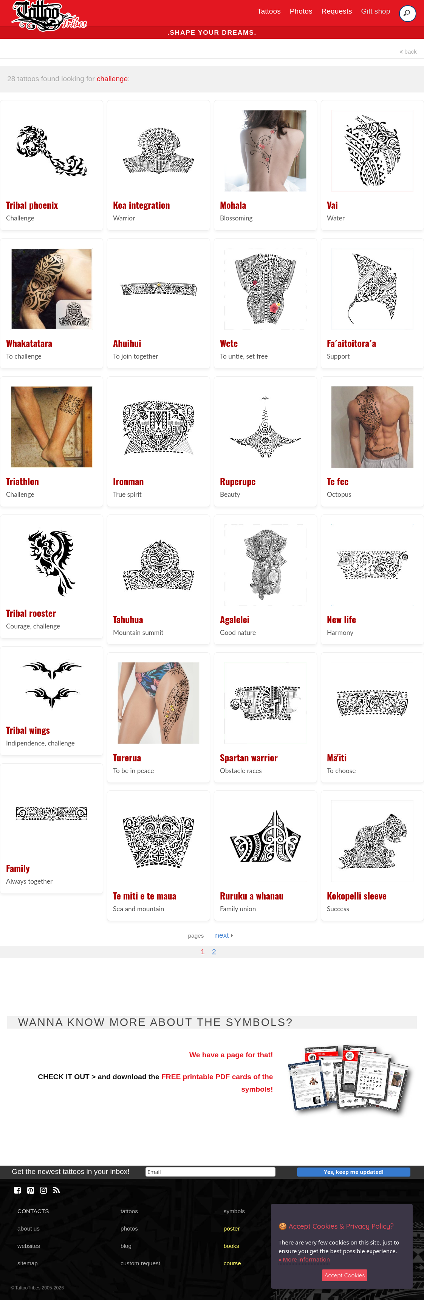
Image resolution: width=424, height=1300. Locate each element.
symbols (234, 1211)
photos (129, 1228)
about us (28, 1228)
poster (232, 1228)
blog (126, 1246)
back (408, 51)
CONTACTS (33, 1211)
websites (28, 1246)
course (232, 1263)
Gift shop (375, 11)
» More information (304, 1259)
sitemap (27, 1263)
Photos (301, 11)
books (231, 1246)
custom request (140, 1263)
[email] (210, 1172)
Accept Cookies (345, 1275)
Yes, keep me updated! (354, 1171)
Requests (337, 11)
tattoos (129, 1211)
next (224, 935)
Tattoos (269, 11)
